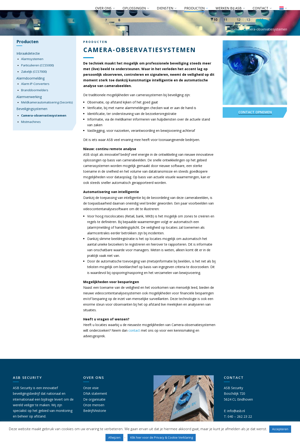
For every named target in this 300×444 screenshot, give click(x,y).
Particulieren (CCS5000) (37, 65)
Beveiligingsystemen (31, 108)
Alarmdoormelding (30, 78)
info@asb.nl (236, 411)
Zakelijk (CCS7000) (34, 71)
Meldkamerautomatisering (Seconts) (47, 102)
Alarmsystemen (32, 59)
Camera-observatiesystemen (43, 115)
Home (235, 29)
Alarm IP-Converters (35, 84)
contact (134, 330)
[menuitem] (283, 8)
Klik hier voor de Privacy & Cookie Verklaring (161, 437)
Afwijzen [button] (114, 437)
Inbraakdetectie (28, 53)
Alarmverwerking (29, 97)
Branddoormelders (34, 90)
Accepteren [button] (280, 429)
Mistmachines (31, 122)
